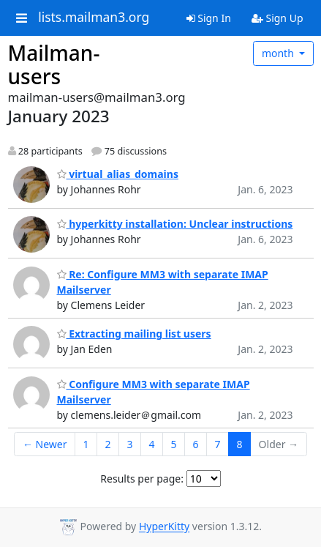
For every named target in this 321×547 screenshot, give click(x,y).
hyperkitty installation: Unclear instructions (175, 224)
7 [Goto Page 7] (218, 444)
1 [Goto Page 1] (85, 444)
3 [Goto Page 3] (130, 444)
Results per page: (142, 478)
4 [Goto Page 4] (152, 444)
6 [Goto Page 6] (196, 444)
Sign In (208, 18)
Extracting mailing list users (134, 334)
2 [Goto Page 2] (108, 444)
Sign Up (277, 18)
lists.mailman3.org (93, 17)
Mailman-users (54, 64)
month (279, 53)
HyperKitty (164, 527)
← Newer (45, 444)
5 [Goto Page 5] (174, 444)
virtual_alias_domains (117, 174)
